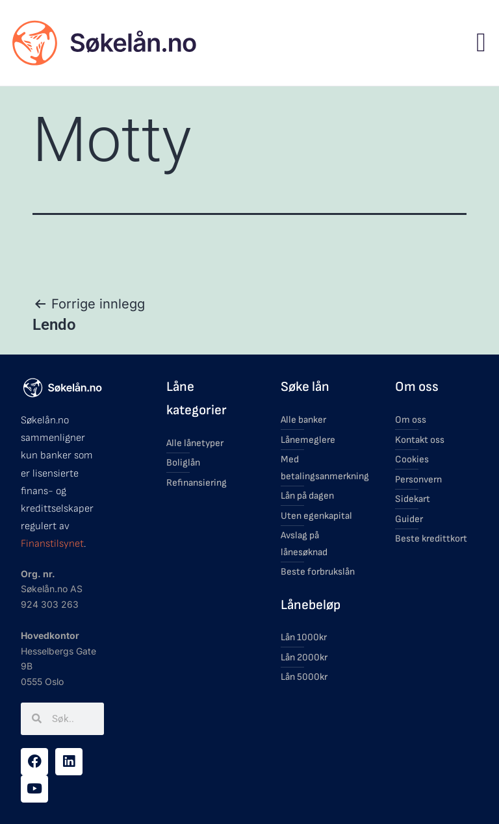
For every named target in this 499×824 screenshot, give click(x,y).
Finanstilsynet (52, 544)
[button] (481, 43)
